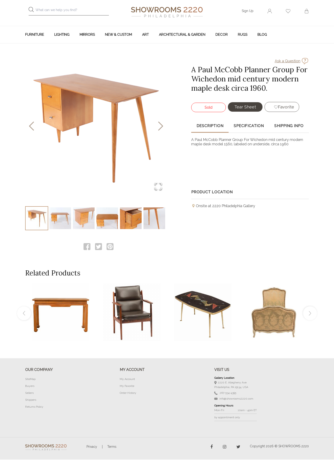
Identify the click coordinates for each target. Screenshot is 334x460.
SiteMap (30, 379)
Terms (111, 447)
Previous (24, 314)
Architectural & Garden (182, 35)
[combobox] (72, 11)
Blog (262, 35)
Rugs (242, 35)
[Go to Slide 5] (130, 218)
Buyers (29, 386)
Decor (221, 35)
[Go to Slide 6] (154, 218)
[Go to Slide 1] (36, 218)
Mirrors (87, 35)
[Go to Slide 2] (60, 218)
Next (310, 314)
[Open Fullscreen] (158, 186)
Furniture (34, 35)
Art (145, 35)
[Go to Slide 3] (83, 218)
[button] (96, 126)
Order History (128, 393)
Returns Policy (34, 407)
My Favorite (127, 386)
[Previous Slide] (31, 126)
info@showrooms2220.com (233, 399)
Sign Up (247, 11)
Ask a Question (287, 61)
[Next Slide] (160, 126)
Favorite (286, 107)
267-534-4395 (225, 393)
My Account (127, 379)
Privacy (91, 447)
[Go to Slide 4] (107, 218)
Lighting (61, 35)
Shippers (30, 400)
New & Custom (118, 35)
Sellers (29, 393)
